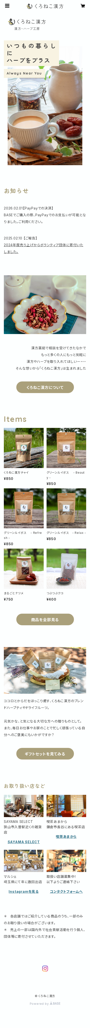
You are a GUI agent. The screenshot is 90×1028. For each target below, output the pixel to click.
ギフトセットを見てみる (45, 754)
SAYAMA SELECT (24, 842)
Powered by (45, 1004)
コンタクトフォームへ (66, 891)
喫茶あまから (66, 836)
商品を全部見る (45, 619)
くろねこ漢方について (45, 387)
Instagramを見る (24, 891)
